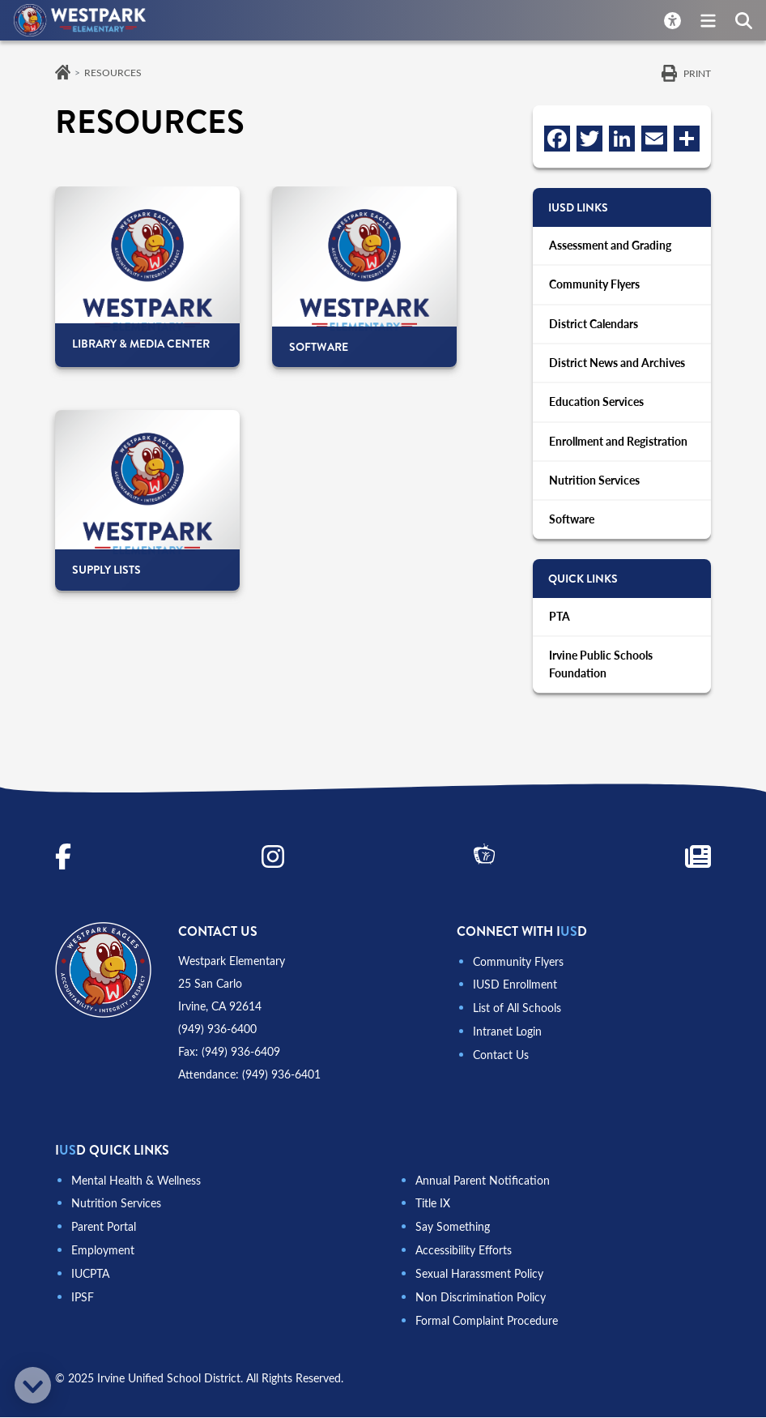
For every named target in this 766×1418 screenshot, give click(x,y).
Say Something (452, 1231)
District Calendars (593, 325)
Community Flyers (594, 285)
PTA (559, 621)
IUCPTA (90, 1276)
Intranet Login (507, 1035)
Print (697, 72)
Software (571, 524)
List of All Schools (517, 1012)
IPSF (82, 1299)
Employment (102, 1254)
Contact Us (501, 1058)
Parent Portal (103, 1231)
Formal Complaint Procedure (486, 1322)
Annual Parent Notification (482, 1186)
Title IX (432, 1208)
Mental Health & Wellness (136, 1186)
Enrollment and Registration (618, 444)
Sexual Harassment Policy (479, 1276)
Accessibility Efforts (463, 1254)
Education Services (596, 404)
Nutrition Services (594, 484)
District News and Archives (617, 365)
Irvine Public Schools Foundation (601, 670)
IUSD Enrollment (515, 989)
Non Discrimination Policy (480, 1299)
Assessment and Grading (610, 246)
